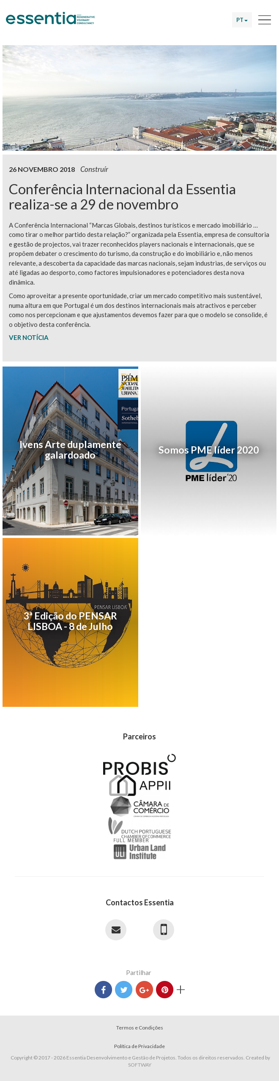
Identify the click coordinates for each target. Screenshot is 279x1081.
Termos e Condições (139, 1027)
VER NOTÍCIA (29, 337)
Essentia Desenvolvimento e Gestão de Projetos (50, 23)
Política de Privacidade (139, 1046)
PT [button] (242, 19)
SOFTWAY (139, 1065)
